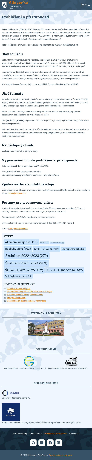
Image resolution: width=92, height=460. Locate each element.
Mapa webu (74, 433)
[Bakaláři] (33, 442)
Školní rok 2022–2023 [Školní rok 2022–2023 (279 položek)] (26, 256)
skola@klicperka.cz (17, 193)
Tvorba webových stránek (60, 455)
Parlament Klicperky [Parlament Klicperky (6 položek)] (57, 243)
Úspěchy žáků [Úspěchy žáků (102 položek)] (18, 248)
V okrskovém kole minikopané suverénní (25, 294)
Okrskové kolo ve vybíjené (18, 288)
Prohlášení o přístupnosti (55, 433)
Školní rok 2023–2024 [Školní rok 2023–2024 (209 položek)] (26, 263)
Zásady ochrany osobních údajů (27, 433)
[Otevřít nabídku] (86, 5)
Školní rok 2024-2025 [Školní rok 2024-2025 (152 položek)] (24, 270)
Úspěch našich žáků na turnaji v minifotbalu (26, 301)
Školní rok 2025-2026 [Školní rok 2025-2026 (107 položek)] (65, 270)
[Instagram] (58, 442)
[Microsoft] (41, 442)
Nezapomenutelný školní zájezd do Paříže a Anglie (29, 291)
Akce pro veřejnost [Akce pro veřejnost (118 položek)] (21, 242)
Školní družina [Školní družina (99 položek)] (46, 248)
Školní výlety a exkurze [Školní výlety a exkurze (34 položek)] (18, 276)
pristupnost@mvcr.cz (18, 228)
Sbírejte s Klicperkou (16, 297)
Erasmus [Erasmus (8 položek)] (44, 243)
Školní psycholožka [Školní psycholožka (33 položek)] (73, 249)
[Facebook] (50, 442)
